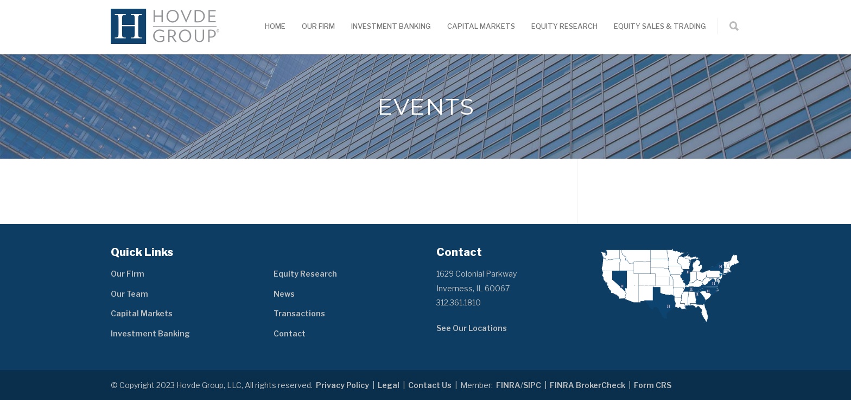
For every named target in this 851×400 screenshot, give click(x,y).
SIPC (532, 385)
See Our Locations (471, 328)
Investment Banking (391, 26)
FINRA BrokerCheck (587, 385)
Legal (388, 385)
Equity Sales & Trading (660, 26)
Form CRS (652, 385)
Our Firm (318, 26)
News (284, 293)
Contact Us (430, 385)
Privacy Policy (342, 385)
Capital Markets (481, 26)
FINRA (508, 385)
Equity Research (564, 26)
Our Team (129, 293)
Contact (290, 333)
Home (275, 26)
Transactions (299, 313)
